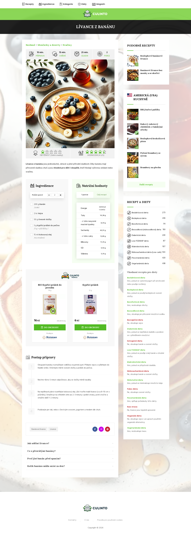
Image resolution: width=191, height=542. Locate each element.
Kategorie (66, 4)
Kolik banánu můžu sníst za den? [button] (46, 466)
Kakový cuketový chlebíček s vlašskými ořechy (151, 127)
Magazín (98, 4)
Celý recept (102, 194)
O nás (86, 520)
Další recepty (146, 184)
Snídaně (30, 44)
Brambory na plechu (150, 167)
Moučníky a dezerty (49, 44)
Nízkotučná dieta (135, 380)
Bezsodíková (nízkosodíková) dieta (146, 229)
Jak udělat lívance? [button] (38, 443)
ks (38, 213)
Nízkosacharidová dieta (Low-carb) (146, 252)
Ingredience (46, 4)
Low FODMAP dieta (146, 241)
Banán (42, 204)
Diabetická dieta (146, 235)
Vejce (40, 213)
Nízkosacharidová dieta (138, 371)
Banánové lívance (39, 429)
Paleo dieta (132, 389)
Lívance (53, 429)
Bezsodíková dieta (135, 311)
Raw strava (132, 406)
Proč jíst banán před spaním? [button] (44, 458)
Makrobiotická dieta (146, 246)
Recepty (28, 4)
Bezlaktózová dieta (146, 213)
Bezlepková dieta (146, 218)
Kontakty (72, 520)
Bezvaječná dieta (135, 319)
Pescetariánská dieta (146, 258)
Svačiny (67, 44)
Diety (82, 4)
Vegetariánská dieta (146, 263)
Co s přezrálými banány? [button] (41, 451)
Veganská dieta (134, 415)
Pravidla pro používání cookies (110, 520)
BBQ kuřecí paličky (150, 109)
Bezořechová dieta (146, 224)
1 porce (84, 194)
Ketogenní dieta (134, 341)
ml (43, 235)
